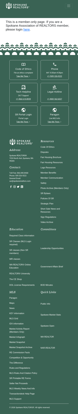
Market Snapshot (17, 342)
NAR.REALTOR (48, 348)
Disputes (45, 152)
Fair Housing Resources (52, 162)
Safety (43, 183)
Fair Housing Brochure (51, 157)
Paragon (13, 298)
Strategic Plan (47, 204)
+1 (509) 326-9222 (54, 76)
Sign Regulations (48, 217)
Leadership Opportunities (52, 248)
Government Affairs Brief (52, 267)
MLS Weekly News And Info (22, 388)
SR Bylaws (46, 193)
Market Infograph (17, 337)
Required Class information (21, 235)
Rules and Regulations (19, 368)
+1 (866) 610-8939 (23, 99)
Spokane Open (47, 326)
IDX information (16, 324)
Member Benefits (48, 173)
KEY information (16, 313)
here (26, 29)
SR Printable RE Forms (20, 378)
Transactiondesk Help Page (22, 394)
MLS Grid (13, 318)
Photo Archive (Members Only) (55, 188)
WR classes (14, 259)
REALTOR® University (19, 273)
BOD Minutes (47, 285)
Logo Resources (48, 168)
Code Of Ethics (48, 147)
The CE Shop (15, 279)
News (12, 308)
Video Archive (47, 222)
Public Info (45, 304)
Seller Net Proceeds (18, 383)
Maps (11, 303)
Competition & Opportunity (21, 358)
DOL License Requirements (22, 285)
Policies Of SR (47, 198)
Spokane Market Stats (51, 315)
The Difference (16, 363)
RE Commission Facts (19, 352)
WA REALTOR (47, 337)
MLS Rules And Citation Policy (23, 373)
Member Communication (52, 178)
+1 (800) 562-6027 (54, 99)
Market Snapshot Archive (20, 347)
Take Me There (23, 76)
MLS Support (15, 399)
